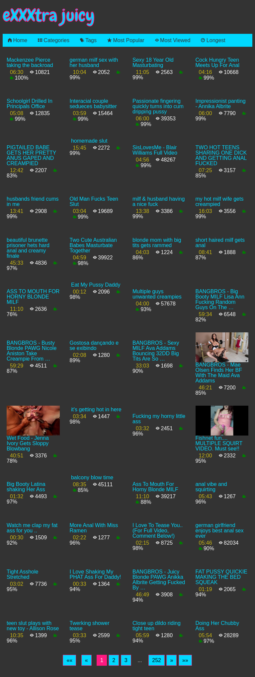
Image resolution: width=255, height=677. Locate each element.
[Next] (171, 660)
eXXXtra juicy (49, 15)
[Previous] (86, 660)
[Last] (185, 660)
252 (156, 660)
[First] (69, 660)
